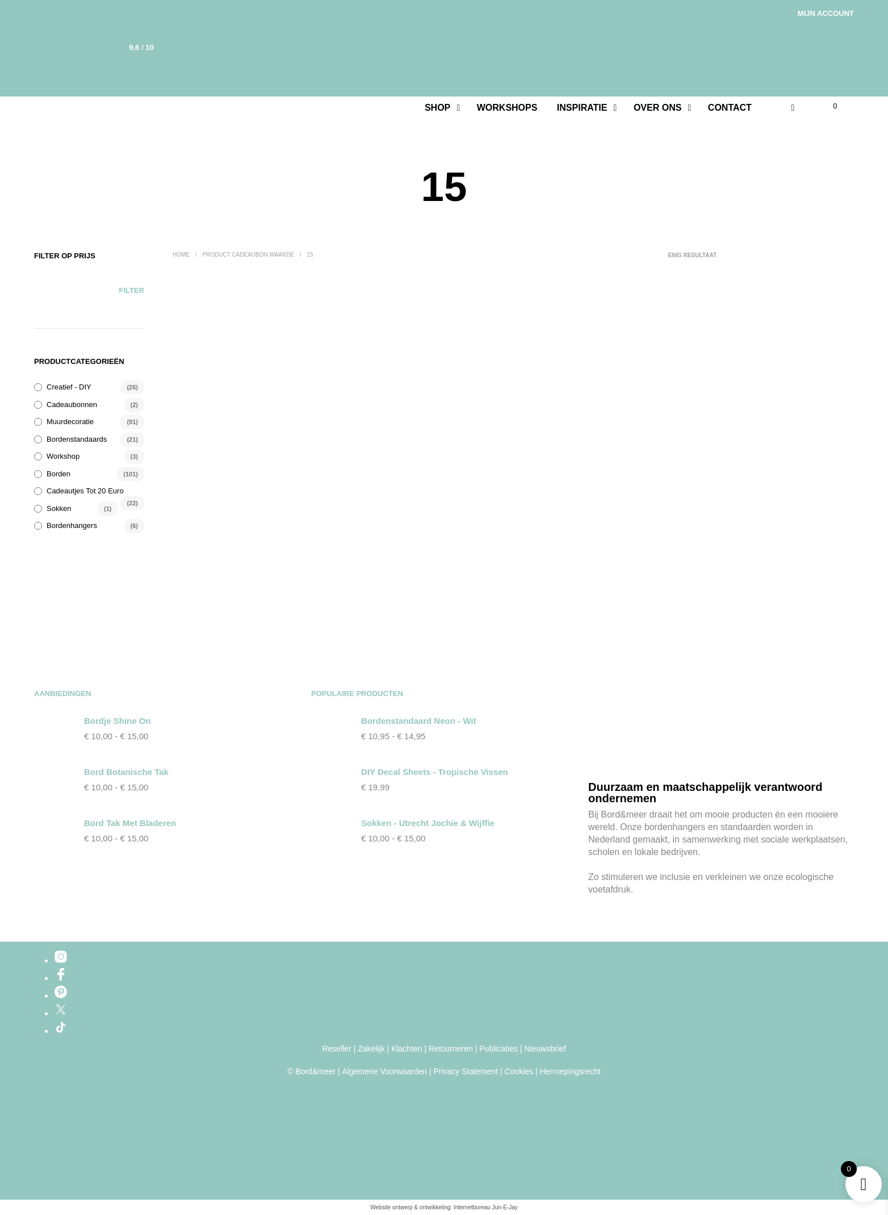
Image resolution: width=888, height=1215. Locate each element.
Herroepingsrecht (569, 1071)
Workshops (507, 107)
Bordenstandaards (77, 439)
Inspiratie (582, 107)
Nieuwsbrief (545, 1049)
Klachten (406, 1049)
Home (181, 255)
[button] (828, 106)
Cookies (518, 1071)
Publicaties (498, 1049)
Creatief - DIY (69, 387)
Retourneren (451, 1049)
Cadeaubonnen (72, 404)
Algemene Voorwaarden (384, 1071)
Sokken (59, 508)
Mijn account (826, 13)
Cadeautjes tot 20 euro (85, 491)
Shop (437, 107)
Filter (131, 290)
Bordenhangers (72, 525)
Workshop (63, 456)
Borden (58, 474)
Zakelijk (371, 1049)
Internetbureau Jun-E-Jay (486, 1207)
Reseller (336, 1049)
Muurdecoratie (70, 421)
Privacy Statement (465, 1071)
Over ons (657, 107)
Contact (730, 107)
